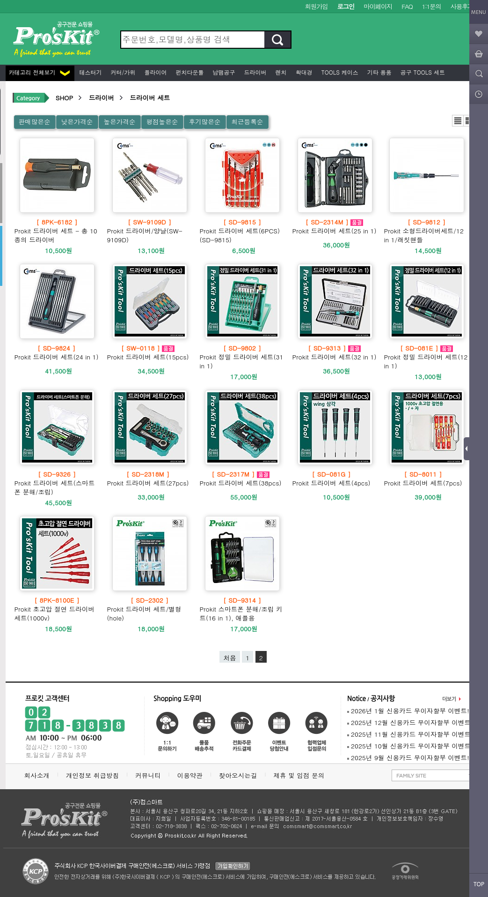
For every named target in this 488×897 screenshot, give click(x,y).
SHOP (64, 97)
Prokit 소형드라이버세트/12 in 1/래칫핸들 (426, 230)
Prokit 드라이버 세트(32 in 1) (334, 352)
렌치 (280, 72)
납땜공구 (223, 72)
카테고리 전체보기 (39, 72)
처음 (229, 657)
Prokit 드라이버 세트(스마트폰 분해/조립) (57, 483)
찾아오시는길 (238, 775)
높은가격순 (119, 121)
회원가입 (316, 6)
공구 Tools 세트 (422, 72)
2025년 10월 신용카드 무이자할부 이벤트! (410, 745)
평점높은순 (162, 121)
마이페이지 (378, 6)
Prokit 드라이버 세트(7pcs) (423, 478)
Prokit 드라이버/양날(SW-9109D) (149, 230)
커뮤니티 (147, 775)
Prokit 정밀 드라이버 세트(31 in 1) (242, 357)
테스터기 (90, 72)
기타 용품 (378, 72)
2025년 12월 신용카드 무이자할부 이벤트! (410, 722)
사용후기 (462, 6)
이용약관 (190, 775)
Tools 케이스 (339, 72)
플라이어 (155, 72)
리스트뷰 (458, 121)
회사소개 (37, 775)
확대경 (303, 72)
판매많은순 (35, 121)
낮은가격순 (77, 121)
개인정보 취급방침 (92, 775)
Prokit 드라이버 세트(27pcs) (148, 478)
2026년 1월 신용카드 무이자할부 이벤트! (408, 710)
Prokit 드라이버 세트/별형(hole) (149, 609)
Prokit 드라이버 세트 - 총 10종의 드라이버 (57, 230)
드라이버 (254, 72)
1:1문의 (431, 6)
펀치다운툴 (189, 72)
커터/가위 (122, 72)
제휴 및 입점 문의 (300, 775)
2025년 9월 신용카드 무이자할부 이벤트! (408, 757)
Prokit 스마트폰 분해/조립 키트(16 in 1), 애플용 (242, 609)
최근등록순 (247, 121)
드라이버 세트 (150, 97)
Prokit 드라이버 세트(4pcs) (331, 478)
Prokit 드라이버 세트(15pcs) (148, 352)
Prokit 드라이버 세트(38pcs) (241, 478)
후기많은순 (204, 121)
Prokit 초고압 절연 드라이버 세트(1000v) (57, 609)
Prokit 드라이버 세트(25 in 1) (334, 226)
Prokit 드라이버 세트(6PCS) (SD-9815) (242, 230)
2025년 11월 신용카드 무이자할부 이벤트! (410, 734)
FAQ (406, 6)
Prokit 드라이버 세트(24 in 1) (57, 352)
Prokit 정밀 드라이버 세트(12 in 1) (426, 357)
